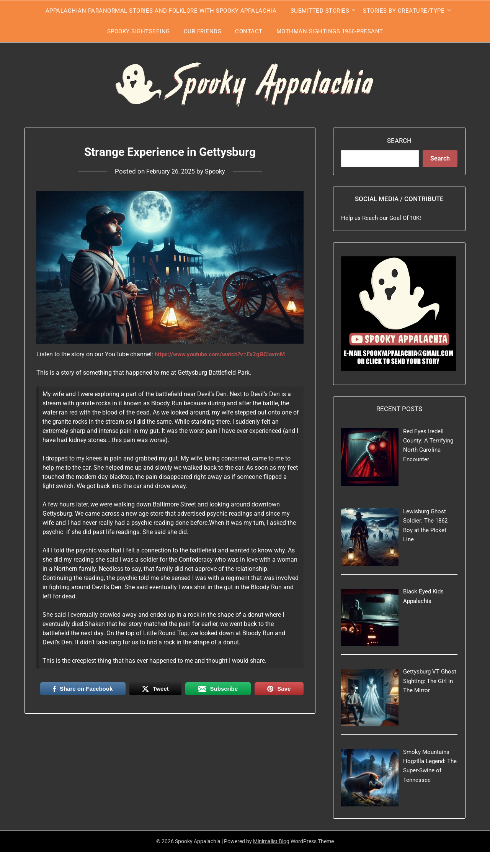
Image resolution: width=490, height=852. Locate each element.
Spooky (217, 171)
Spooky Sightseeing (138, 31)
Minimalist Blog (271, 841)
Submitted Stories (320, 10)
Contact (249, 31)
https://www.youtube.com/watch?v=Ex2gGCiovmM (224, 354)
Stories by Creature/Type (403, 10)
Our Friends (203, 31)
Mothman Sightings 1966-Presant (329, 31)
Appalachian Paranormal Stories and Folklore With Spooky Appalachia (161, 10)
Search (399, 140)
